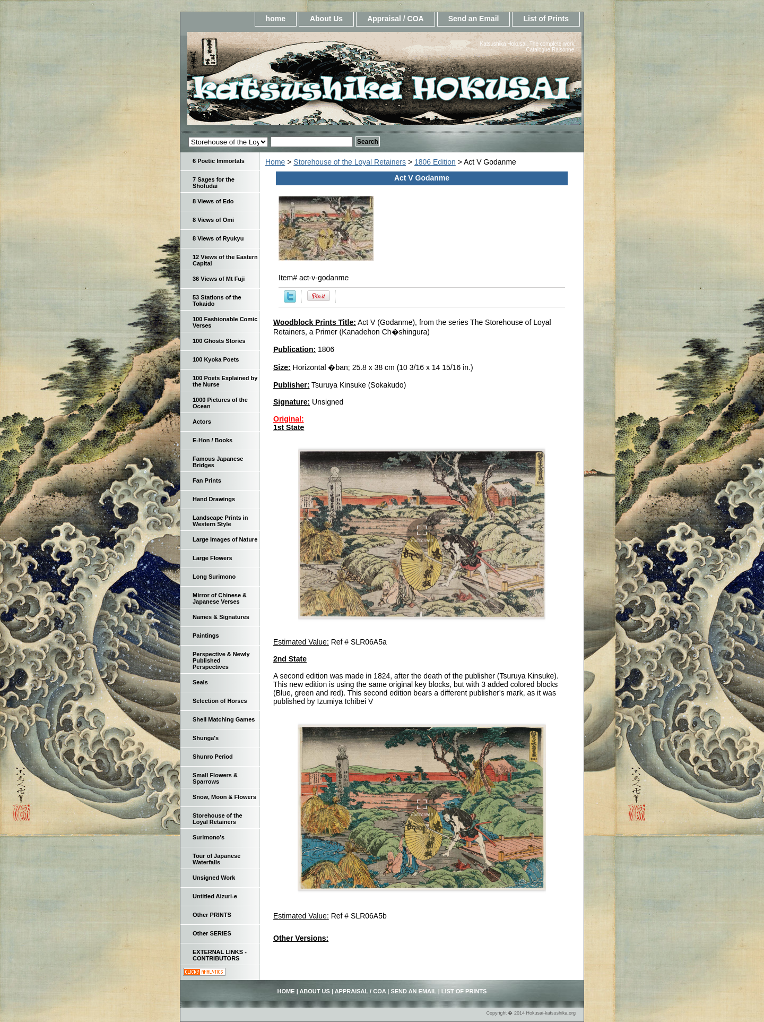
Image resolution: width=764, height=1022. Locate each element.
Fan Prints (207, 480)
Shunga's (206, 738)
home (275, 18)
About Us (326, 18)
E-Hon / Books (212, 440)
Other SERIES (212, 933)
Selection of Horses (220, 701)
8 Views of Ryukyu (218, 238)
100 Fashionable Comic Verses (225, 322)
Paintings (206, 635)
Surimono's (208, 837)
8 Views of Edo (213, 201)
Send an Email (473, 18)
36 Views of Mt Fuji (219, 279)
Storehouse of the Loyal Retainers (349, 162)
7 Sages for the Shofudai (214, 182)
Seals (200, 682)
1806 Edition (435, 162)
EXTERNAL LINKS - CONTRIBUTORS (220, 955)
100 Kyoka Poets (216, 359)
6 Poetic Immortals (219, 161)
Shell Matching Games (224, 719)
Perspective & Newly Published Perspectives (221, 660)
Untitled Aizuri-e (215, 896)
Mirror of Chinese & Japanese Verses (220, 598)
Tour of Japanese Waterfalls (216, 859)
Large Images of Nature (225, 539)
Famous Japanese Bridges (218, 462)
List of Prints (546, 18)
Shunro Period (213, 756)
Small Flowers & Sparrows (215, 778)
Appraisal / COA (395, 18)
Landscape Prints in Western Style (220, 520)
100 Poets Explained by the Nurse (225, 381)
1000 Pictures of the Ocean (220, 403)
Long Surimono (214, 576)
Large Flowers (212, 558)
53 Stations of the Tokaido (217, 300)
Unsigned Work (214, 877)
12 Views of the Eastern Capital (225, 260)
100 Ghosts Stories (219, 341)
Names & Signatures (221, 617)
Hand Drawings (214, 499)
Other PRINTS (212, 915)
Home (275, 162)
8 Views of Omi (213, 220)
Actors (202, 421)
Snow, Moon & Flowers (224, 797)
